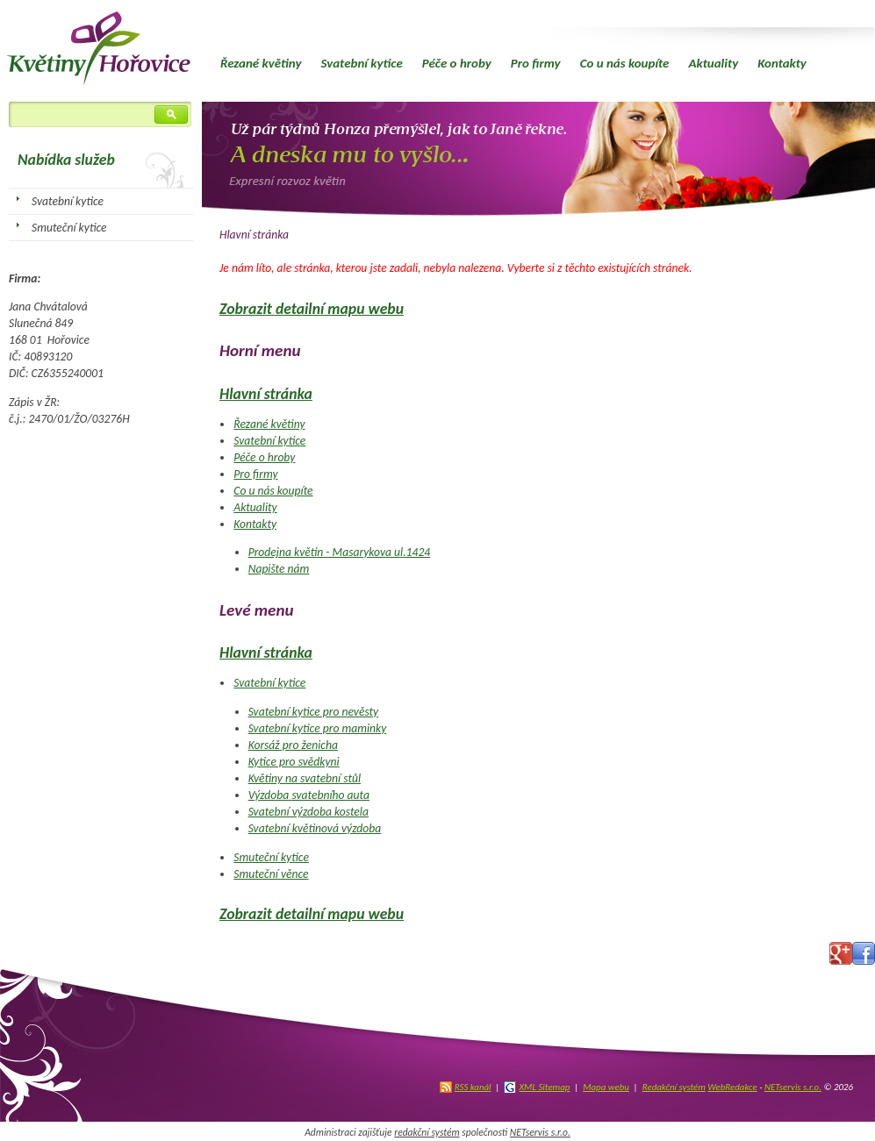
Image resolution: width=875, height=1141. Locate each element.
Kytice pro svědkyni (294, 761)
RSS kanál (473, 1087)
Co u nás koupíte (625, 63)
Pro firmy (536, 63)
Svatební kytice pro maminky (317, 728)
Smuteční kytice (271, 857)
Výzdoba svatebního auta (308, 795)
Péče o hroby (456, 63)
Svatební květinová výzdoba (315, 828)
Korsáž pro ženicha (293, 745)
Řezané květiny (260, 63)
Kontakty (782, 63)
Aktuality (713, 63)
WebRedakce (732, 1087)
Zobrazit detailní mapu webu (311, 308)
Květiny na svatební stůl (304, 778)
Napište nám (279, 568)
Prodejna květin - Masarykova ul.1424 (339, 552)
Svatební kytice (361, 63)
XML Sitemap (544, 1087)
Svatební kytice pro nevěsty (313, 711)
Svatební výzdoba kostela (308, 811)
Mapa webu (606, 1087)
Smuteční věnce (270, 873)
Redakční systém (674, 1087)
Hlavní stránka (265, 393)
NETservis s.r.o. (792, 1087)
